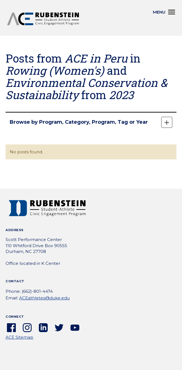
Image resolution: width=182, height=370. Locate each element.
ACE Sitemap (19, 337)
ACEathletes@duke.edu (44, 298)
